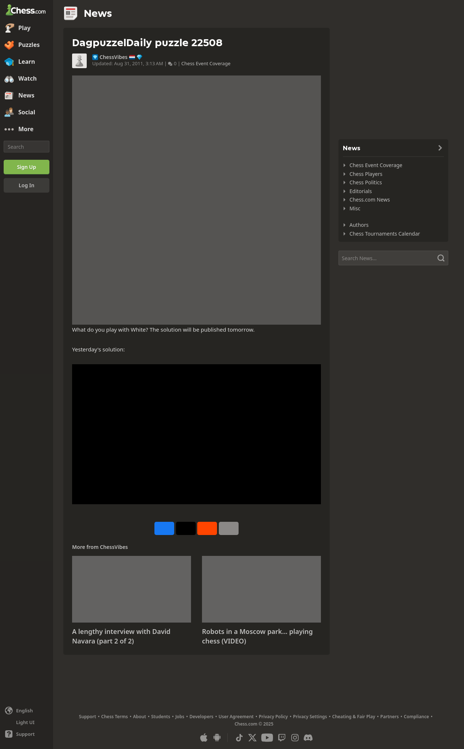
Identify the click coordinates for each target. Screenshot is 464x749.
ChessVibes (114, 57)
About (139, 716)
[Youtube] (267, 738)
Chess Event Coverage (206, 63)
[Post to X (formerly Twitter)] (186, 528)
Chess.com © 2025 (254, 724)
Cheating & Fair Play (353, 716)
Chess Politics (365, 182)
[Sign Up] (26, 167)
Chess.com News (369, 199)
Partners (389, 716)
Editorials (360, 191)
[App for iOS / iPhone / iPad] (203, 737)
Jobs (179, 716)
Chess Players (365, 173)
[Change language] (26, 710)
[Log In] (26, 185)
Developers (202, 716)
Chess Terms (114, 716)
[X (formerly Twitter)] (252, 737)
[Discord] (308, 737)
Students (160, 716)
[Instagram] (295, 737)
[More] (26, 129)
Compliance (416, 716)
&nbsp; (196, 434)
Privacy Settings (310, 716)
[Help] (26, 734)
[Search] (26, 146)
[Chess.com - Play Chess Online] (26, 10)
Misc (354, 208)
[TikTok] (239, 737)
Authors (358, 224)
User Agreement (236, 716)
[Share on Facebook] (164, 528)
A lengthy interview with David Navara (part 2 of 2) (121, 636)
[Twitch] (281, 737)
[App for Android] (217, 737)
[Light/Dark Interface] (26, 722)
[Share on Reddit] (207, 528)
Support (87, 716)
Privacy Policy (273, 716)
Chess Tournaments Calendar (384, 233)
